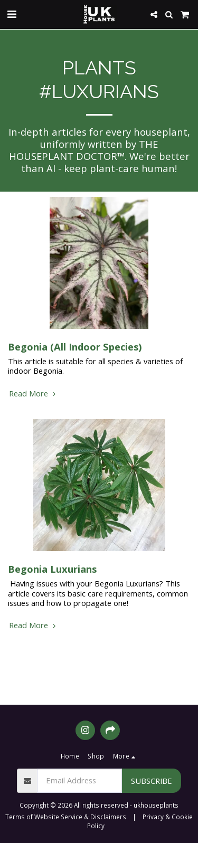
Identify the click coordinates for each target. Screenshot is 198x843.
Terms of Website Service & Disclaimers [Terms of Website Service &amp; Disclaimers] (65, 816)
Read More (33, 393)
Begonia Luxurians (52, 568)
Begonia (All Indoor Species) (75, 346)
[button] (12, 14)
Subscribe (151, 780)
